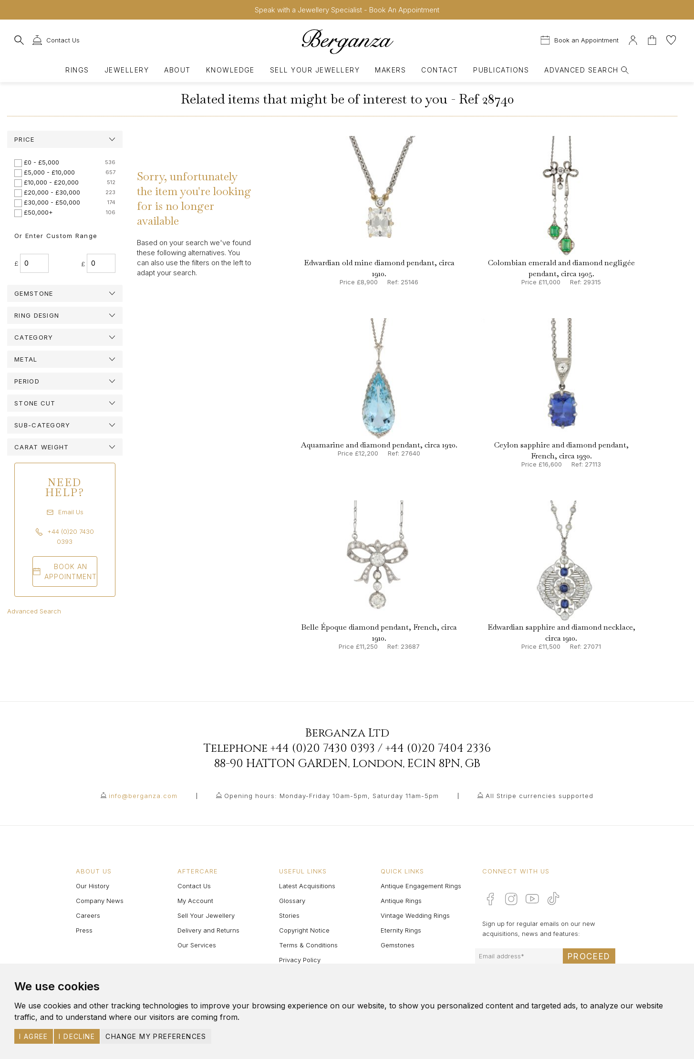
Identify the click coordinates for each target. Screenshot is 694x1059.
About (177, 70)
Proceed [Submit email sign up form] (589, 956)
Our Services (196, 945)
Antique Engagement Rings (421, 886)
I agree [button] (33, 1036)
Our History (92, 886)
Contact (439, 70)
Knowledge (230, 70)
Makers (390, 70)
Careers (88, 915)
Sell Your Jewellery (315, 70)
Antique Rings (401, 900)
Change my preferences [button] (155, 1036)
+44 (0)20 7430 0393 (322, 748)
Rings (77, 70)
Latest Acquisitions (307, 886)
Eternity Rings (401, 930)
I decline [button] (77, 1036)
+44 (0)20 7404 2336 (438, 748)
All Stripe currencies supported (539, 795)
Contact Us (194, 886)
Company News (100, 900)
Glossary (292, 900)
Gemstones (397, 945)
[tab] (65, 139)
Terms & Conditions (308, 945)
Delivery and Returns (208, 930)
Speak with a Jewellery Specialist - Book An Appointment (347, 9)
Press (84, 930)
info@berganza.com (143, 795)
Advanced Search (34, 611)
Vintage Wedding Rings (415, 915)
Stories (289, 915)
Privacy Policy (300, 960)
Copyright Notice (304, 930)
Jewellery (126, 70)
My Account (195, 900)
